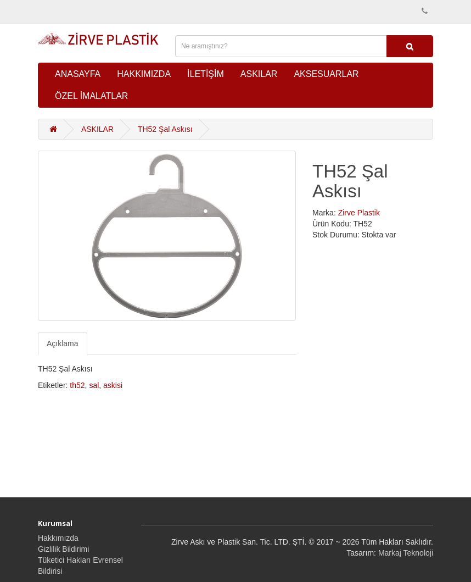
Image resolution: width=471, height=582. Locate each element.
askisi (112, 385)
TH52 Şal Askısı (165, 129)
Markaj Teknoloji (405, 552)
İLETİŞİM (205, 74)
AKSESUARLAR (326, 74)
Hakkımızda (58, 538)
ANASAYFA (77, 74)
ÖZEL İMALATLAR (91, 96)
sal (94, 385)
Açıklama (62, 343)
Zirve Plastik (359, 212)
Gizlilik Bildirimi (63, 549)
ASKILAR (259, 74)
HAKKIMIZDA (144, 74)
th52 (77, 385)
